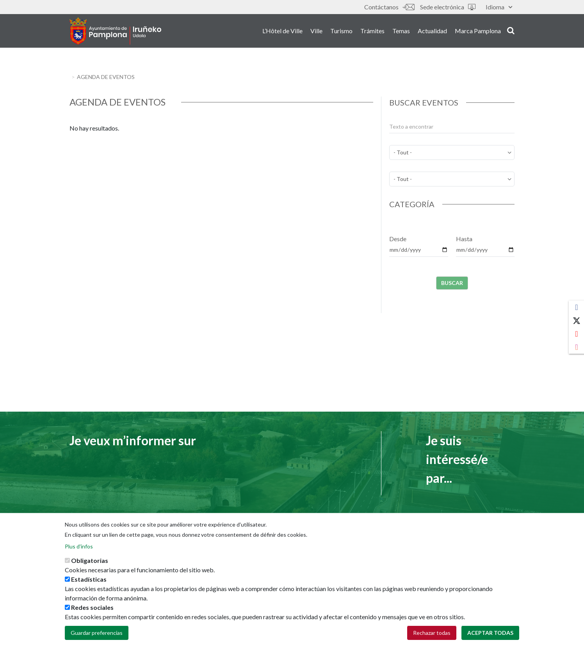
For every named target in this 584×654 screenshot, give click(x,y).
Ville (316, 30)
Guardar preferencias (97, 634)
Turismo (341, 30)
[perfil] (452, 179)
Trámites (372, 30)
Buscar (452, 283)
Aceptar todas (490, 634)
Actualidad (432, 30)
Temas (401, 30)
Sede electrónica (447, 7)
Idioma (499, 7)
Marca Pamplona (478, 30)
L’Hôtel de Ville (282, 30)
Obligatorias (89, 562)
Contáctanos (389, 7)
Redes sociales (92, 609)
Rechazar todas (431, 634)
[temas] (452, 152)
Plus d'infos (79, 548)
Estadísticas (89, 580)
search (511, 30)
